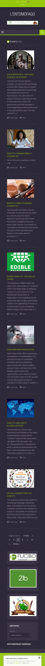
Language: (24, 2)
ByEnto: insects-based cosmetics (19, 204)
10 (32, 540)
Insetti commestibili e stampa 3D (19, 155)
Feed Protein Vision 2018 (20, 349)
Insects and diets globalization (16, 424)
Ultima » (16, 544)
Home (17, 2)
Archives (12, 631)
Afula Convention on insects (19, 494)
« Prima (26, 536)
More (24, 118)
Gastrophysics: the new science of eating (20, 76)
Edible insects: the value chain (21, 278)
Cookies (16, 663)
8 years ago (14, 118)
